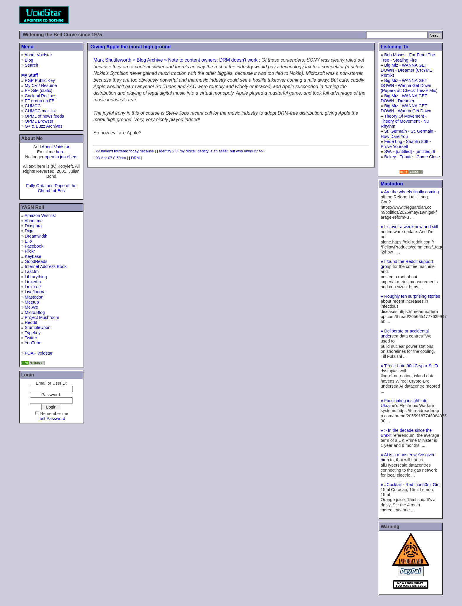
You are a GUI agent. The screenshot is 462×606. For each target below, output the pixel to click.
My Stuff (29, 75)
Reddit (31, 322)
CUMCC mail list (40, 110)
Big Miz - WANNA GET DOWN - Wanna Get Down (406, 108)
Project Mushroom (42, 317)
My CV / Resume (41, 85)
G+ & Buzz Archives (43, 126)
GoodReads (36, 261)
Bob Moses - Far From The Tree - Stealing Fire (408, 57)
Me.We (31, 307)
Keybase (33, 256)
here (60, 151)
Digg (29, 230)
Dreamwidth (36, 236)
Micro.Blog (35, 312)
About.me (33, 220)
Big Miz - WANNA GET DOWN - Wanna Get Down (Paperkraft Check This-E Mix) (409, 85)
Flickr (30, 251)
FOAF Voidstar (38, 353)
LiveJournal (36, 291)
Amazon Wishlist (40, 215)
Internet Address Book (46, 266)
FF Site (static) (38, 90)
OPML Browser (39, 121)
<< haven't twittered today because (124, 151)
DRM (135, 158)
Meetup (32, 302)
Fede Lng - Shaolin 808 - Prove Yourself (406, 144)
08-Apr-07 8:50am (110, 158)
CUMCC (33, 105)
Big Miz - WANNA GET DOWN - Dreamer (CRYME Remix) (406, 70)
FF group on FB (40, 100)
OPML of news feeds (44, 116)
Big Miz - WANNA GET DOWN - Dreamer (404, 98)
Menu (27, 46)
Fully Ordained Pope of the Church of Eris (51, 188)
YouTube (33, 342)
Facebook (34, 246)
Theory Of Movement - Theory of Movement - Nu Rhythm (405, 121)
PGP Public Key (40, 80)
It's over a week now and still (409, 226)
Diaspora (33, 225)
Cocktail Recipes (40, 95)
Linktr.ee (33, 286)
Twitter (31, 337)
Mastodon (34, 297)
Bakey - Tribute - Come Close (412, 156)
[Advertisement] (336, 14)
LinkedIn (33, 281)
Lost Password (51, 418)
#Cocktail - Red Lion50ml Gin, (410, 484)
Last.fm (32, 271)
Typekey (33, 332)
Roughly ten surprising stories (410, 296)
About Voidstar (38, 54)
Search (31, 65)
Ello (28, 241)
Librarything (36, 276)
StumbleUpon (37, 327)
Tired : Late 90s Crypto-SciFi (409, 365)
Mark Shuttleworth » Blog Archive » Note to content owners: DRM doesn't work (175, 59)
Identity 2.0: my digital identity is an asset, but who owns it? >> (211, 151)
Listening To (394, 46)
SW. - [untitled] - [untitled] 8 (409, 151)
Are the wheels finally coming (410, 192)
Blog (29, 60)
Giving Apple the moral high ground (130, 46)
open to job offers (61, 156)
